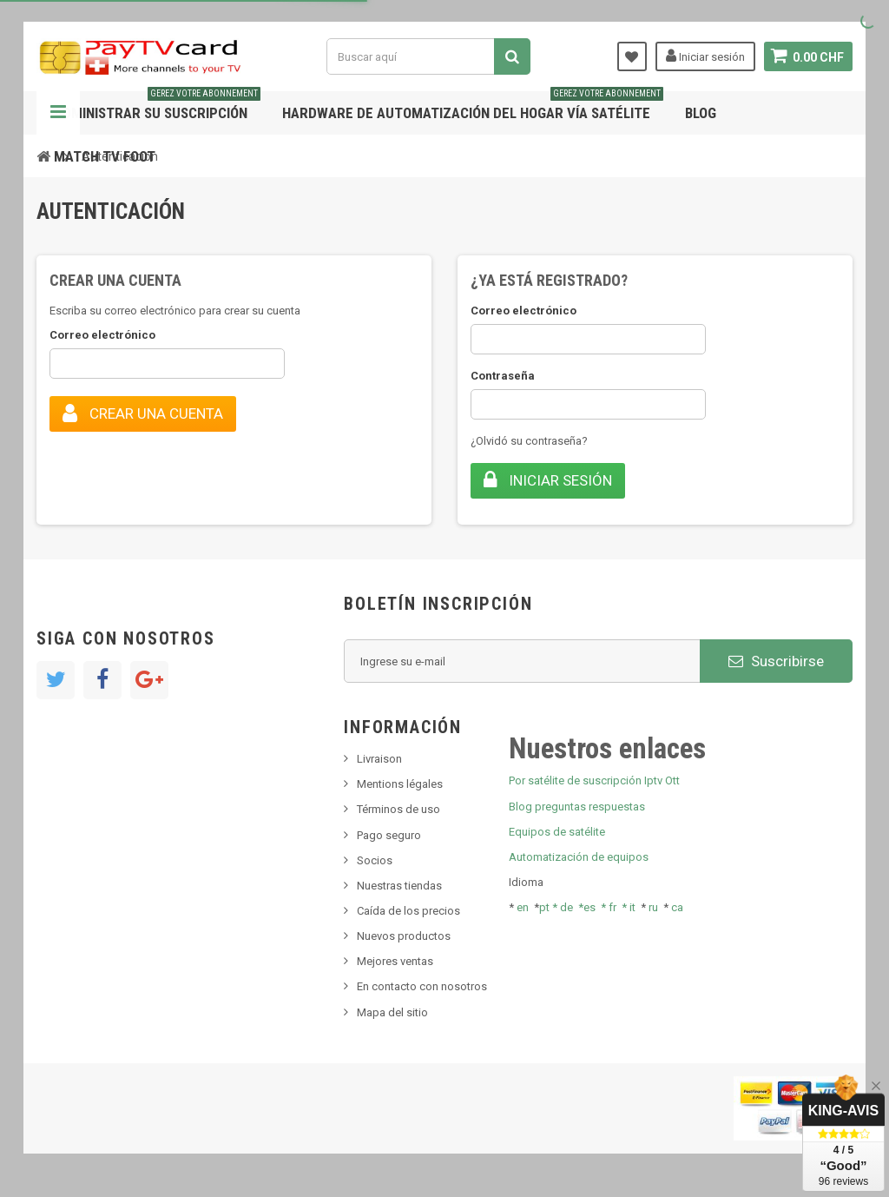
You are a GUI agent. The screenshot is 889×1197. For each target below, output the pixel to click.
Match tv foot (104, 156)
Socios (374, 860)
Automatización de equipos (579, 856)
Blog (700, 113)
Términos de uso (398, 809)
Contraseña (503, 375)
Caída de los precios (408, 910)
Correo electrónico (102, 334)
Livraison (379, 758)
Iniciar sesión (704, 55)
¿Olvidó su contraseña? (529, 440)
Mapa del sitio (392, 1012)
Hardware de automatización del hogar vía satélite (472, 106)
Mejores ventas (395, 961)
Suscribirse (776, 661)
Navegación (58, 113)
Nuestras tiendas (399, 885)
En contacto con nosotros (422, 986)
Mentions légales (400, 783)
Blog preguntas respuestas (577, 806)
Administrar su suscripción (157, 106)
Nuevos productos (404, 935)
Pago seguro (389, 835)
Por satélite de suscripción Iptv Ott (594, 780)
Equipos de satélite (557, 831)
